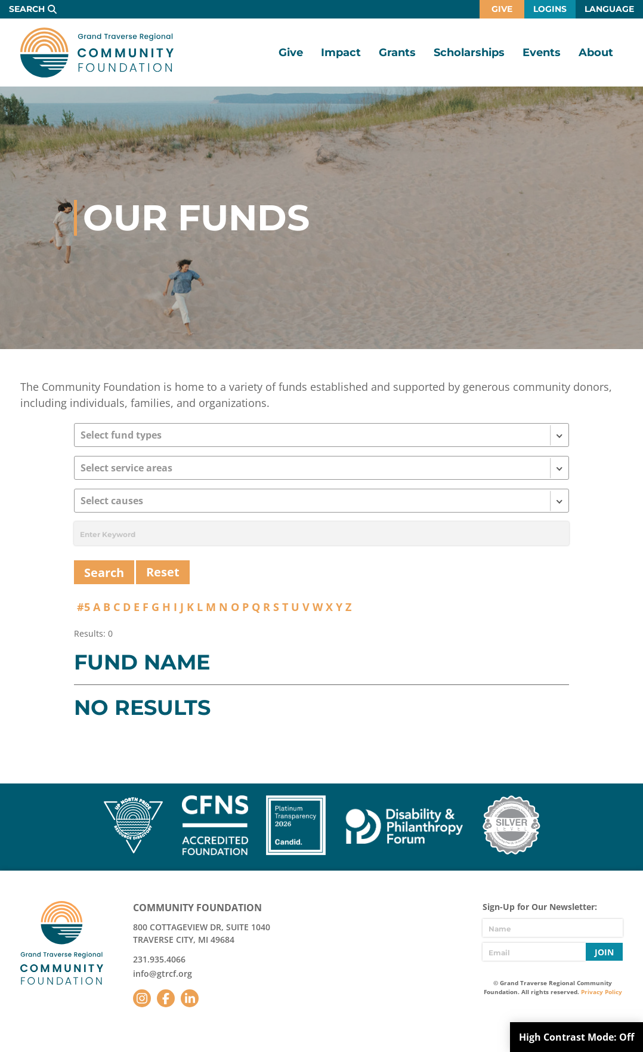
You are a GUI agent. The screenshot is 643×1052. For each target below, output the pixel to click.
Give (501, 9)
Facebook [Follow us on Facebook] (166, 998)
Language (609, 9)
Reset (163, 572)
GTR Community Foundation (97, 52)
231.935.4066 (159, 959)
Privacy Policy (601, 992)
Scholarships (469, 52)
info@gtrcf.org (162, 973)
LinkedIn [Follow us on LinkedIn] (190, 998)
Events (542, 52)
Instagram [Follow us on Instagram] (142, 998)
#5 (83, 607)
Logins (550, 9)
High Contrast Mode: (576, 1037)
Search (27, 9)
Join (604, 952)
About (596, 52)
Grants (397, 52)
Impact (341, 52)
